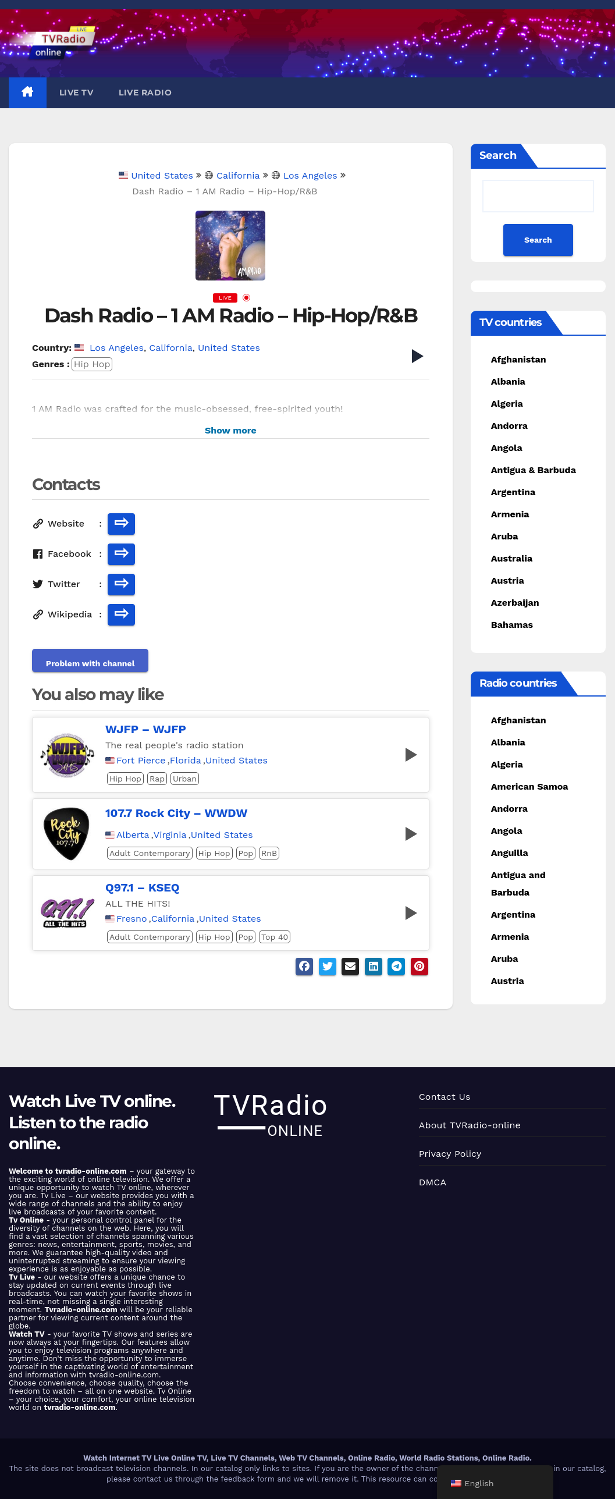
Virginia (170, 835)
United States (156, 175)
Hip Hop (92, 364)
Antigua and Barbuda (518, 883)
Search (498, 155)
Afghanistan (518, 359)
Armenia (510, 514)
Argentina (513, 492)
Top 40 (274, 937)
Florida (185, 760)
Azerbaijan (515, 602)
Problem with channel (90, 663)
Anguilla (509, 852)
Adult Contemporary (149, 853)
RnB (269, 853)
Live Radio (145, 92)
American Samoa (529, 786)
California (232, 175)
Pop (246, 853)
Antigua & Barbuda (533, 469)
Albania (508, 381)
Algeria (507, 403)
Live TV (76, 92)
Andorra (509, 425)
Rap (157, 778)
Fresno (131, 918)
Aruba (504, 536)
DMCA (433, 1182)
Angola (506, 447)
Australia (511, 558)
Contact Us (445, 1096)
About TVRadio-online (470, 1125)
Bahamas (512, 624)
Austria (507, 580)
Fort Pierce (140, 760)
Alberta (133, 835)
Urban (185, 778)
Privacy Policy (450, 1153)
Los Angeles (304, 175)
